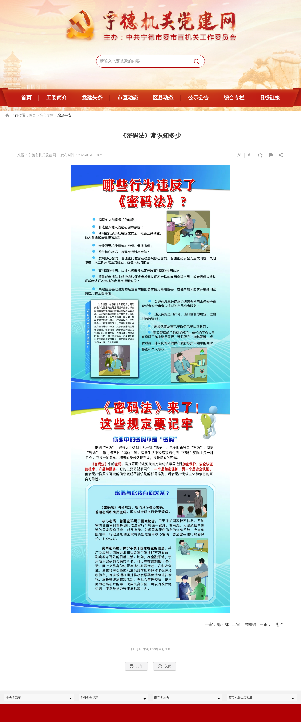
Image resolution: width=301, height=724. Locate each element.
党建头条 (92, 98)
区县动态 (163, 98)
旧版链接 (269, 98)
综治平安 (64, 115)
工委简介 (56, 98)
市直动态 (127, 98)
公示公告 (198, 98)
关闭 (165, 666)
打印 (136, 666)
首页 (26, 98)
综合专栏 (234, 98)
